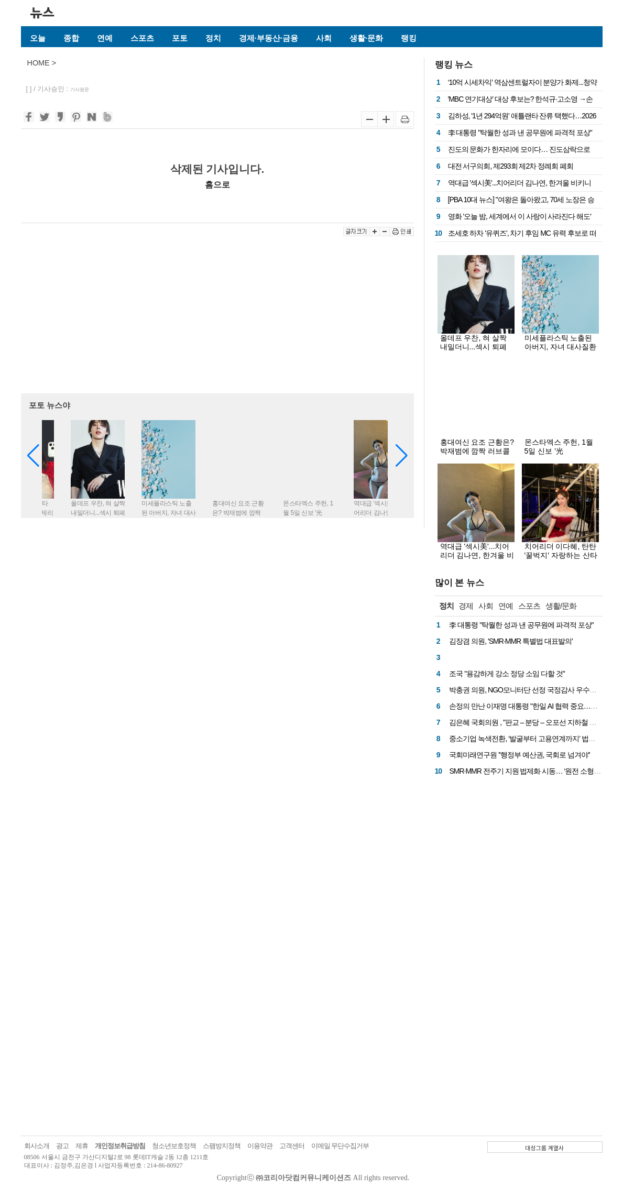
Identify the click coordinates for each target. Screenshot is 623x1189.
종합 (71, 38)
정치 (213, 38)
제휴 (81, 1146)
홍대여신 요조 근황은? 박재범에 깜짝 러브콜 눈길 (477, 451)
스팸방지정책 (222, 1146)
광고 (62, 1146)
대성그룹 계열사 (544, 1147)
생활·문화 (366, 38)
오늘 (38, 38)
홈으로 (217, 184)
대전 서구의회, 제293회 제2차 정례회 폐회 (510, 166)
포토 (180, 38)
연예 (105, 38)
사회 (324, 38)
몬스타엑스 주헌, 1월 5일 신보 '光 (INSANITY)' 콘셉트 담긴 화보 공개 (561, 455)
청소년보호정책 (174, 1146)
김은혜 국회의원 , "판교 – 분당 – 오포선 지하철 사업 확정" (534, 722)
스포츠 (142, 38)
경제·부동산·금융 (268, 38)
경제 (465, 605)
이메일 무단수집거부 (340, 1146)
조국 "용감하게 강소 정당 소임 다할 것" (506, 673)
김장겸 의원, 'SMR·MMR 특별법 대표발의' (510, 641)
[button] (402, 455)
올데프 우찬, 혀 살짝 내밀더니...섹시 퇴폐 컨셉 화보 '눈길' (473, 347)
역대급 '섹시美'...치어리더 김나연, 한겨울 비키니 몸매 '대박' (477, 555)
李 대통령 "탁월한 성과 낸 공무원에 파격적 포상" (520, 132)
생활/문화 (560, 605)
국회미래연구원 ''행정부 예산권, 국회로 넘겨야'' (519, 755)
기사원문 (79, 89)
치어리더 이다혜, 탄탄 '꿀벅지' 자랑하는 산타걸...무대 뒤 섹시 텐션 (560, 555)
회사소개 (36, 1146)
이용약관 (259, 1146)
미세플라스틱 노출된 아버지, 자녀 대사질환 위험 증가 (560, 347)
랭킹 (409, 38)
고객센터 (291, 1146)
